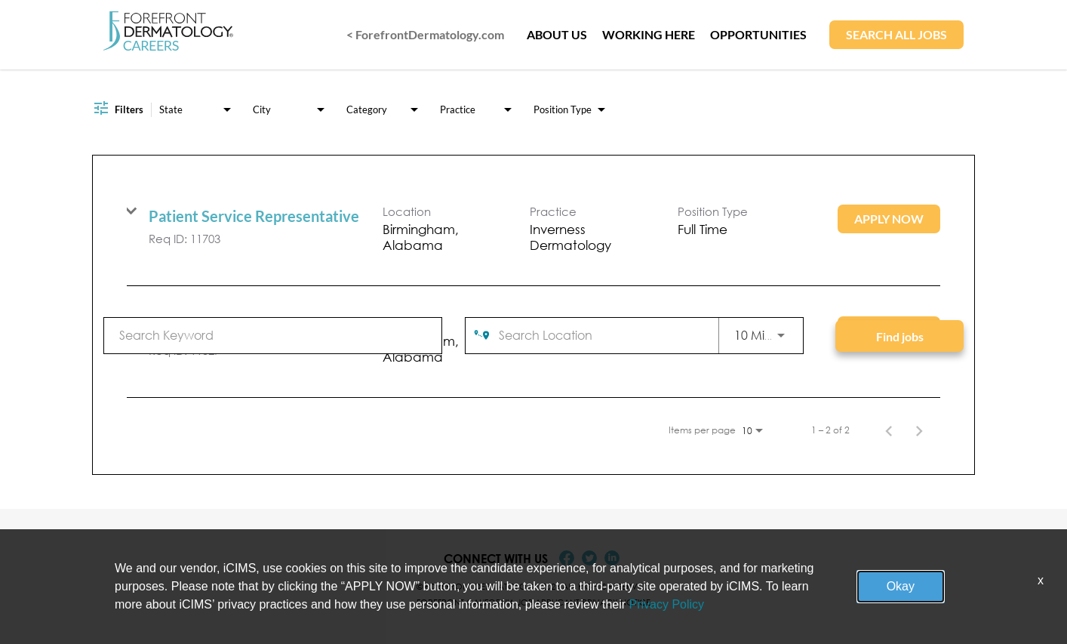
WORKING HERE (648, 34)
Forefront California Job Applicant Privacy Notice (533, 602)
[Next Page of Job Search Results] (919, 430)
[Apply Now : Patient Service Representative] (889, 219)
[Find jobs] (899, 336)
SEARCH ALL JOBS (896, 34)
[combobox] (272, 335)
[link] (533, 229)
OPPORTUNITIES (758, 34)
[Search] (899, 336)
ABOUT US (557, 34)
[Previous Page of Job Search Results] (889, 430)
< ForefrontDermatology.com (425, 34)
